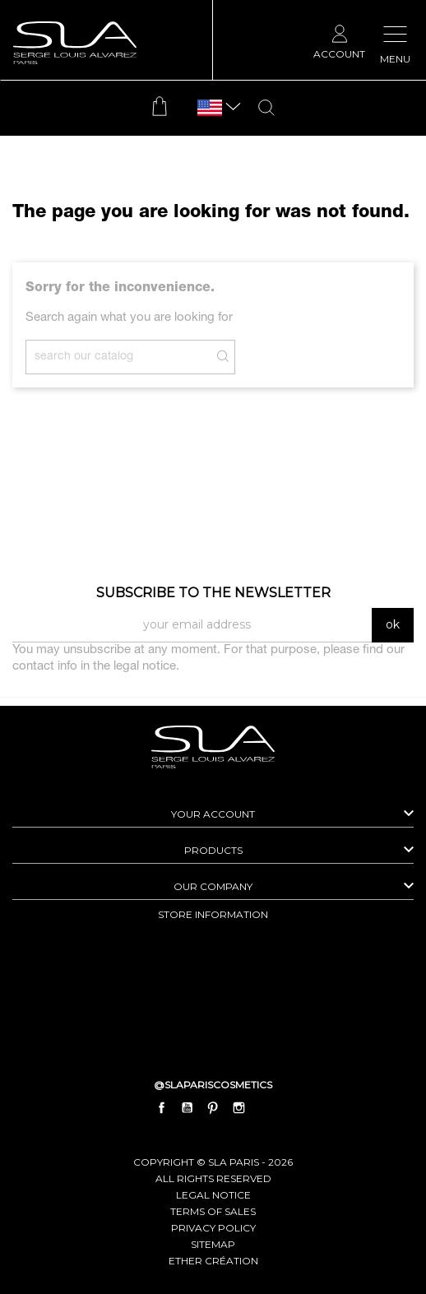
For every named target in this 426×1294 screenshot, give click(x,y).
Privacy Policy (213, 1228)
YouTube (187, 1107)
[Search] (130, 357)
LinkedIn (264, 1107)
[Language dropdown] (209, 108)
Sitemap (213, 1244)
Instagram (238, 1107)
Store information (213, 914)
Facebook (162, 1107)
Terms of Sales (213, 1211)
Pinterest (213, 1107)
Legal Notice (213, 1195)
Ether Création (213, 1261)
